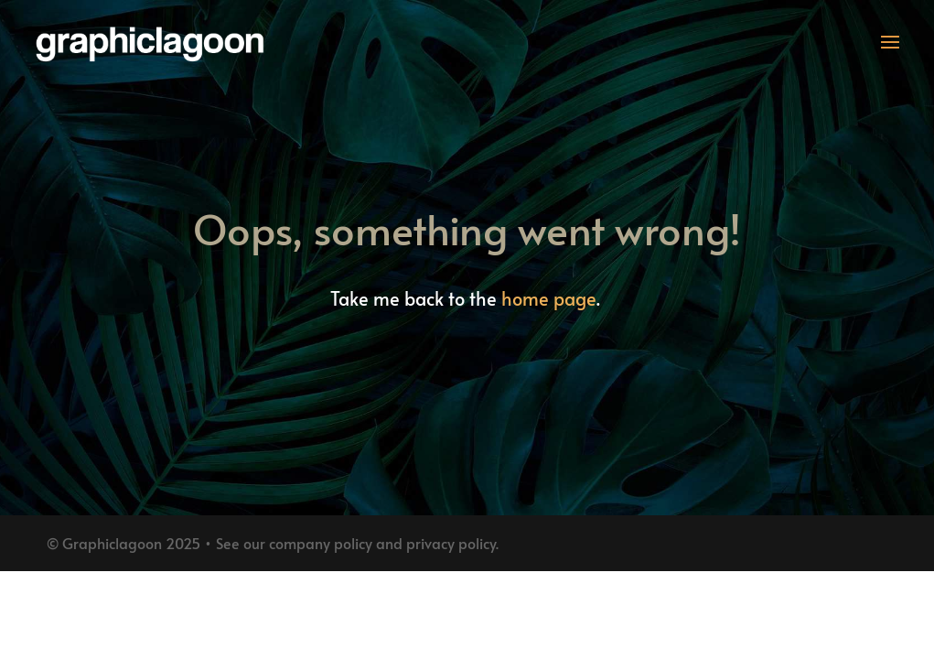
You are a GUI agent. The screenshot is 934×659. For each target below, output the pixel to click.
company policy (320, 543)
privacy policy (451, 543)
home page (548, 298)
